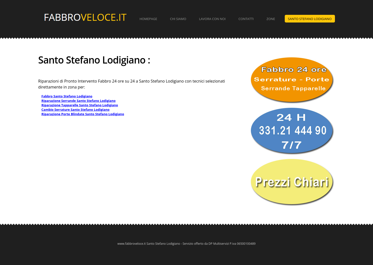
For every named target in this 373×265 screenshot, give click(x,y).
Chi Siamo (178, 19)
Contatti (246, 19)
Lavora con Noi (212, 19)
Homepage (148, 19)
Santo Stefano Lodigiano (310, 19)
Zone (270, 19)
